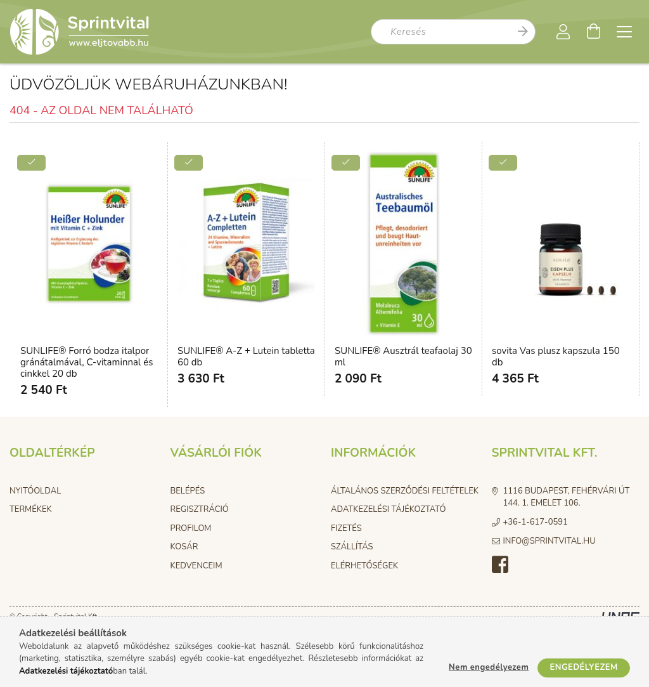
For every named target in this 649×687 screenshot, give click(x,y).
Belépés (187, 491)
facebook (500, 564)
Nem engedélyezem (489, 667)
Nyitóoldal (35, 491)
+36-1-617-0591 (535, 522)
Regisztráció (199, 509)
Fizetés (346, 528)
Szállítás (352, 547)
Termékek (31, 509)
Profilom (191, 528)
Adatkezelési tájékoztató (388, 509)
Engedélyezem (583, 667)
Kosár (184, 547)
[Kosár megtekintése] (594, 31)
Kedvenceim (196, 566)
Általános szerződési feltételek (405, 491)
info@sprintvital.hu (549, 541)
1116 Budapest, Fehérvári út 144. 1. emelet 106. (566, 497)
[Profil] (563, 31)
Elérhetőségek (364, 566)
